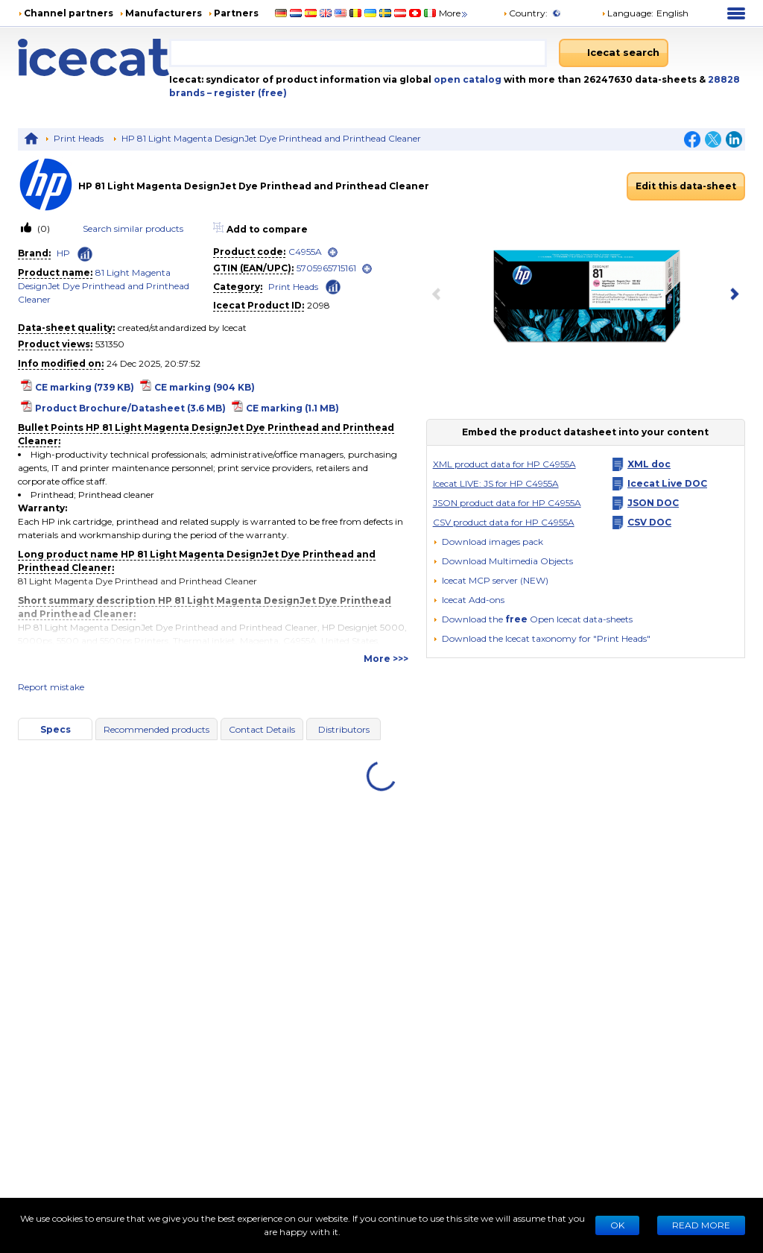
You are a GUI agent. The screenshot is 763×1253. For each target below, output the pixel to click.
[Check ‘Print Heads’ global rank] (333, 285)
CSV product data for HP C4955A (503, 522)
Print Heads (79, 138)
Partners (236, 13)
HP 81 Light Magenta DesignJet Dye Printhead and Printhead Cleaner (271, 138)
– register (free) (247, 92)
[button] (503, 560)
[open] (333, 252)
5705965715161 (326, 268)
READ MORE (701, 1225)
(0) (42, 228)
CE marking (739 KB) (84, 387)
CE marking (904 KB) (204, 387)
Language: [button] (627, 13)
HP (63, 253)
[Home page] (93, 57)
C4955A (305, 251)
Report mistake (51, 686)
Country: (525, 13)
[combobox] (358, 53)
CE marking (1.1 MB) (292, 408)
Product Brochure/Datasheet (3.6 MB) (130, 408)
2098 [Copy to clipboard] (318, 305)
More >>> (386, 658)
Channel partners (68, 13)
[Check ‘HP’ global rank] (85, 254)
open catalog (466, 79)
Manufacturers (163, 13)
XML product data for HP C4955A (504, 464)
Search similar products (133, 228)
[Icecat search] (613, 53)
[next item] (731, 295)
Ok (617, 1225)
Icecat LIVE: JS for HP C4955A (496, 483)
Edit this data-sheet (686, 186)
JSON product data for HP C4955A (507, 502)
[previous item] (439, 295)
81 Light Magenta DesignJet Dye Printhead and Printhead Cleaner (103, 286)
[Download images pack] (488, 542)
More (454, 13)
